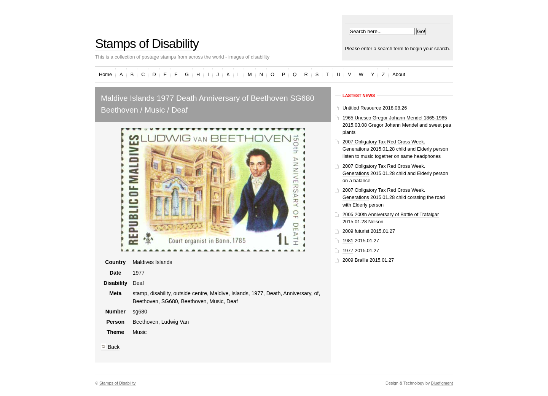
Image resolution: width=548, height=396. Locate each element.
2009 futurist (355, 231)
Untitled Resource (361, 108)
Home (105, 74)
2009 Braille (355, 260)
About (398, 74)
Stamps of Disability (147, 44)
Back (110, 347)
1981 (347, 240)
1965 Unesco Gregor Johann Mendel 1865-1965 (394, 118)
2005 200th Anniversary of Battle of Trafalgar (390, 214)
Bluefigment (442, 383)
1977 (347, 250)
